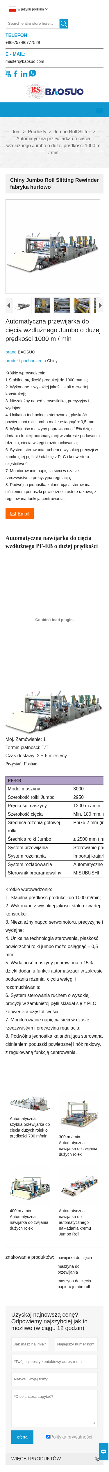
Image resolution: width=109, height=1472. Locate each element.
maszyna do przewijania (68, 1273)
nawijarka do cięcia (75, 1262)
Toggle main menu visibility (100, 107)
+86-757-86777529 (23, 42)
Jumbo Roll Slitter (72, 131)
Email (19, 517)
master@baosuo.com (25, 61)
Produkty (37, 131)
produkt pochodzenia (26, 364)
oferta (22, 1441)
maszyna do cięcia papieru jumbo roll (74, 1288)
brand (12, 356)
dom (16, 131)
